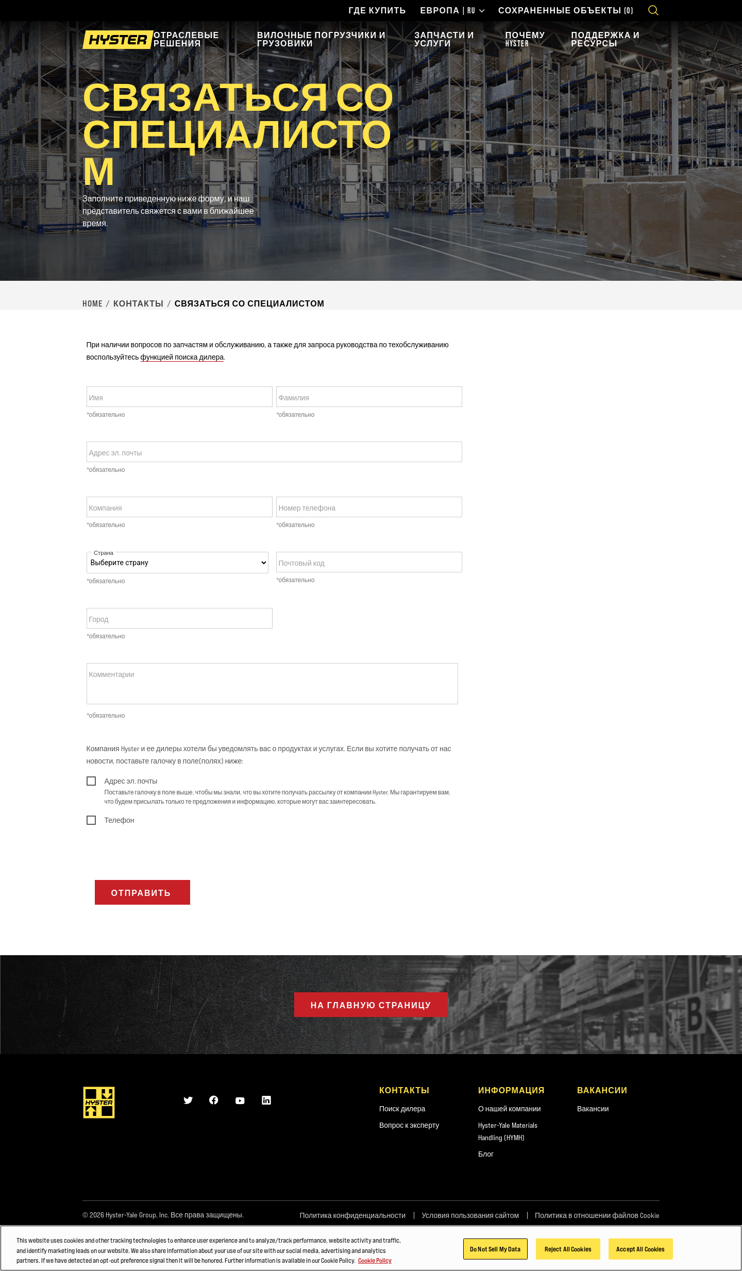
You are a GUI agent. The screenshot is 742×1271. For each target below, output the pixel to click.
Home (92, 303)
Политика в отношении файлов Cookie (597, 1215)
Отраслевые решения (187, 39)
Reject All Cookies (568, 1258)
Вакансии (593, 1109)
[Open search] (653, 10)
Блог (486, 1154)
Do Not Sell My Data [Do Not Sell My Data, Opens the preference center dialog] (495, 1258)
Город (99, 619)
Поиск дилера (402, 1109)
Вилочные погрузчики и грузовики (321, 39)
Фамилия (294, 398)
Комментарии (111, 674)
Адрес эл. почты (115, 453)
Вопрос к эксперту (409, 1125)
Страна (103, 553)
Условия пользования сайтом (470, 1215)
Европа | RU (452, 11)
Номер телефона (307, 508)
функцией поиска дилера (182, 357)
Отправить (142, 893)
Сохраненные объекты (565, 11)
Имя (96, 398)
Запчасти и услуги (444, 39)
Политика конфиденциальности (352, 1215)
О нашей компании (509, 1109)
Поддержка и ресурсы (605, 39)
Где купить (377, 11)
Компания (105, 508)
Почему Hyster (525, 39)
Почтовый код (302, 563)
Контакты (138, 303)
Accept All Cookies (640, 1258)
